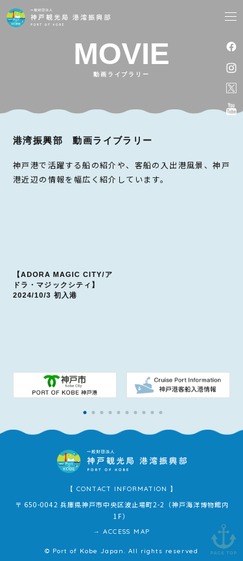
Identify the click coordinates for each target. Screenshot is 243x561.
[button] (85, 412)
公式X (231, 88)
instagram (231, 67)
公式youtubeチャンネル (231, 108)
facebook (231, 46)
